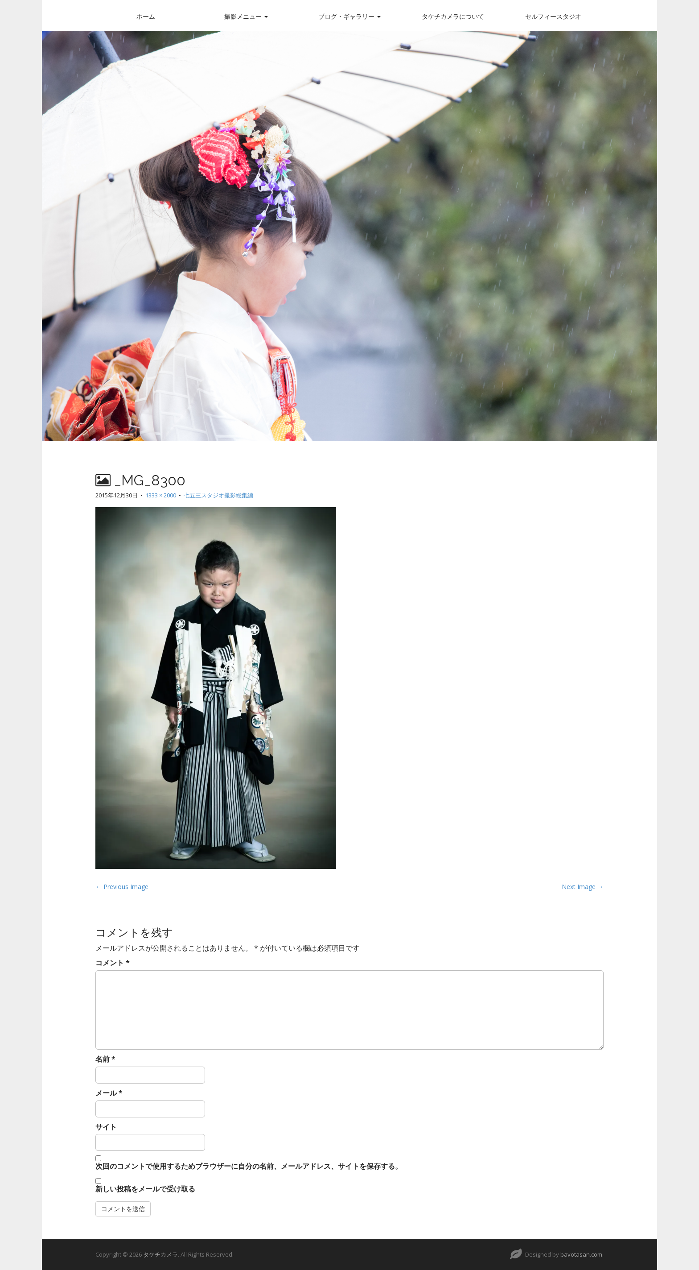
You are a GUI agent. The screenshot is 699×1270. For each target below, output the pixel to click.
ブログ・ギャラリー (349, 16)
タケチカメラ (160, 1254)
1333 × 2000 (160, 495)
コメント (112, 963)
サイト (106, 1127)
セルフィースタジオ (553, 16)
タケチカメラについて (453, 16)
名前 (105, 1059)
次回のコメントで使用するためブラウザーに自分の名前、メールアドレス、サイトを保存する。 (248, 1166)
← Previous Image (121, 886)
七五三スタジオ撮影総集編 (218, 495)
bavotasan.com (581, 1254)
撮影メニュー (246, 16)
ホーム (145, 16)
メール (109, 1093)
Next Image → (583, 886)
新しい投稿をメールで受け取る (145, 1189)
